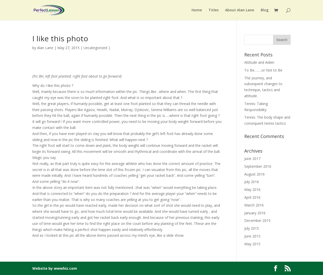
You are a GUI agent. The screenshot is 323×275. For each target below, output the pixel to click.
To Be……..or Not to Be (263, 70)
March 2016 (254, 205)
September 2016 (257, 166)
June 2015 (252, 236)
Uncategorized (95, 47)
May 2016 (252, 189)
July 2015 (251, 228)
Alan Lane (45, 47)
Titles (213, 10)
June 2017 (252, 158)
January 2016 (254, 213)
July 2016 (251, 181)
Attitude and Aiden (259, 62)
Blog (264, 10)
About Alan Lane (239, 10)
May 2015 (252, 244)
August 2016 (254, 174)
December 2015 (257, 220)
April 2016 (252, 197)
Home (197, 10)
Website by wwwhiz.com (54, 268)
